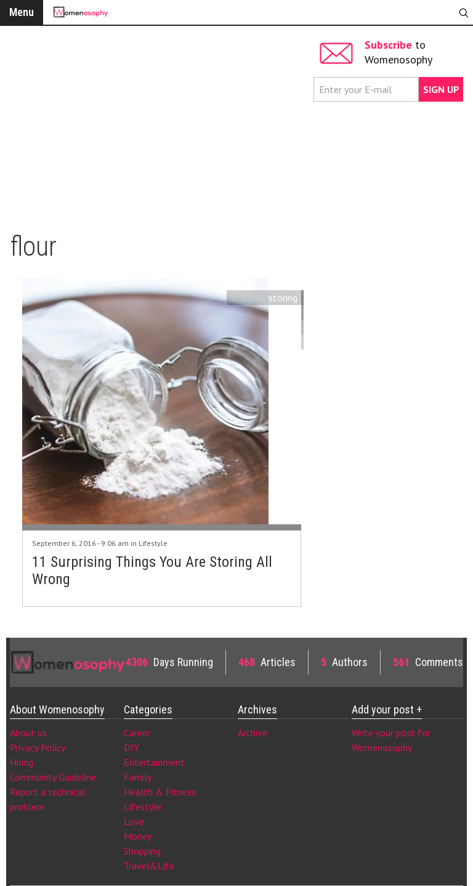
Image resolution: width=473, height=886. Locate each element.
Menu (21, 12)
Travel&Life (149, 866)
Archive (252, 732)
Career (137, 732)
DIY (131, 747)
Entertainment (154, 762)
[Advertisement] (161, 123)
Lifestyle (153, 543)
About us (28, 732)
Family (138, 777)
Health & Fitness (160, 792)
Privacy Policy (37, 747)
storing (283, 297)
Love (134, 821)
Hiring (21, 762)
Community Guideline (53, 777)
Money (138, 836)
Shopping (142, 851)
